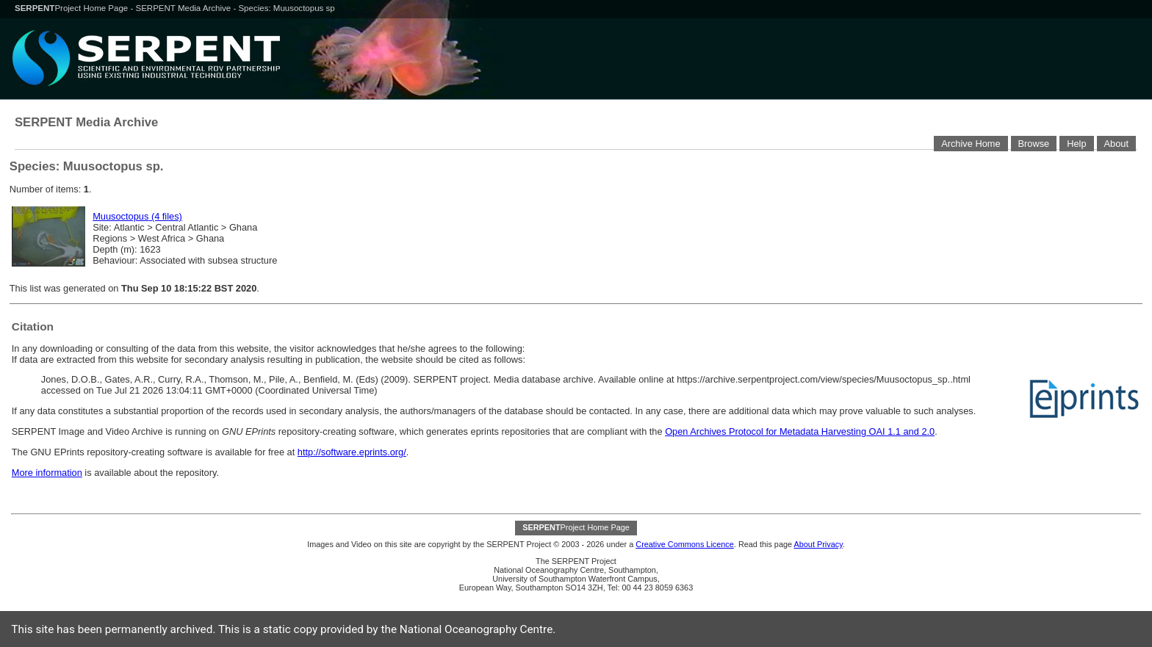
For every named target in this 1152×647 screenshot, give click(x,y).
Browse (1034, 143)
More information (47, 472)
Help (1076, 143)
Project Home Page (72, 8)
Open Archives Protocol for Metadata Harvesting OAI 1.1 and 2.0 (800, 431)
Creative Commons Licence (685, 544)
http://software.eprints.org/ (352, 452)
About (1116, 143)
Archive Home (970, 143)
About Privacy (817, 544)
